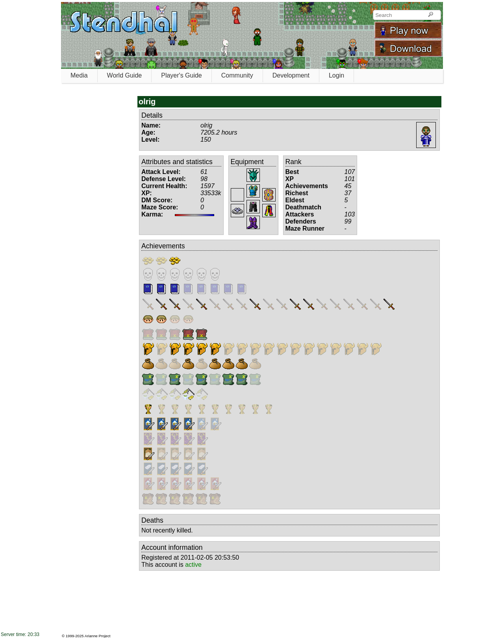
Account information (172, 547)
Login (336, 75)
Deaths (152, 520)
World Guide (124, 75)
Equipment (247, 162)
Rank (293, 162)
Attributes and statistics (177, 162)
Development (290, 75)
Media (79, 75)
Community (237, 75)
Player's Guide (181, 75)
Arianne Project (98, 636)
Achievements (163, 246)
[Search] (430, 14)
